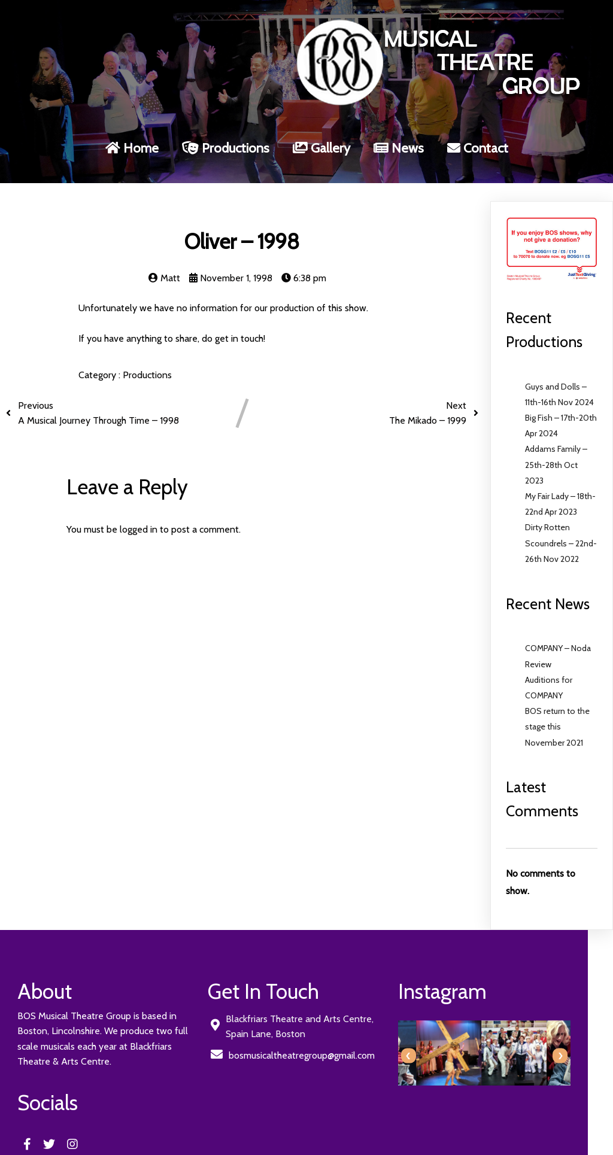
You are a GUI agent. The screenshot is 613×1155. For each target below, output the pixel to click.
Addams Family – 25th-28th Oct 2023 (556, 438)
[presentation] (325, 1029)
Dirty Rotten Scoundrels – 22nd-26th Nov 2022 (561, 516)
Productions (147, 348)
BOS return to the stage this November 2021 (557, 700)
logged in (138, 502)
